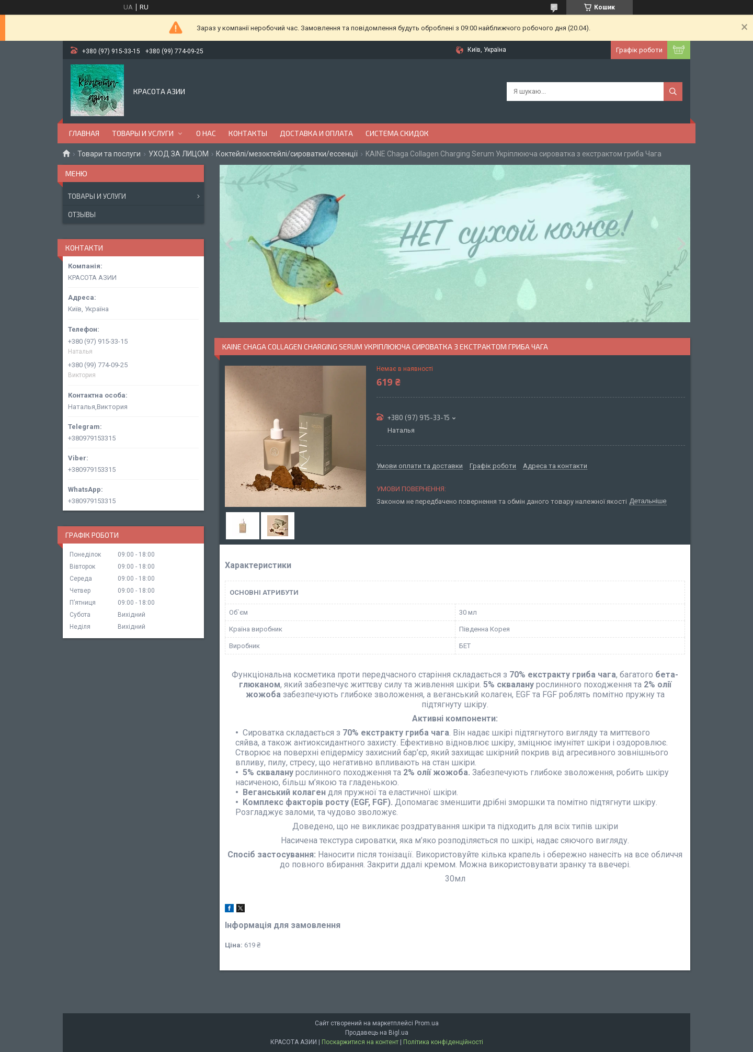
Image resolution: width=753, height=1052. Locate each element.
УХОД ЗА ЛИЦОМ (179, 154)
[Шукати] (673, 91)
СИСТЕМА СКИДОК (397, 133)
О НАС (206, 133)
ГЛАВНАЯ (84, 133)
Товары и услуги (97, 196)
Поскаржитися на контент (360, 1042)
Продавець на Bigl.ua (376, 1032)
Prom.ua (427, 1023)
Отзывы (82, 214)
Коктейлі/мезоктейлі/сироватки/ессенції (287, 154)
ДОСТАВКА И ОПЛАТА (316, 133)
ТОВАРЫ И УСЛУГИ (143, 133)
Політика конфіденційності (443, 1042)
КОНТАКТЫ (248, 133)
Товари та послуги (109, 154)
